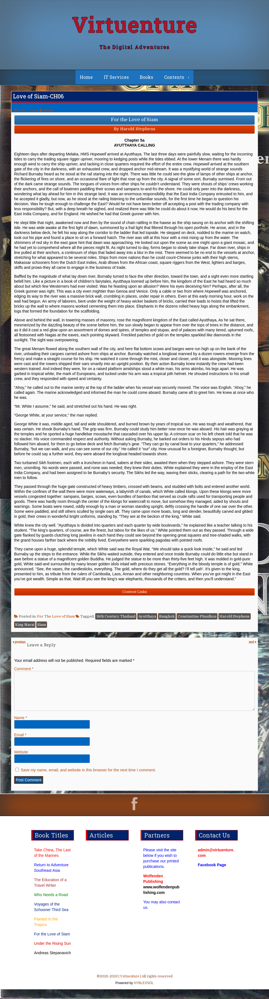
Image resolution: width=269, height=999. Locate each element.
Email (20, 744)
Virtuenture (134, 26)
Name (20, 727)
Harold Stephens (234, 619)
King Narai (24, 628)
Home (86, 80)
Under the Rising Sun (52, 953)
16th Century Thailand (115, 619)
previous (18, 644)
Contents (174, 80)
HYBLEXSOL (143, 993)
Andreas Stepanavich (52, 962)
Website (21, 761)
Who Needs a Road (51, 904)
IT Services (116, 80)
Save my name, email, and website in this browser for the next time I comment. (88, 779)
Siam (41, 628)
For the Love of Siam (52, 943)
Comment (23, 672)
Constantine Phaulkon (197, 619)
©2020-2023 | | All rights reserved (134, 990)
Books (146, 80)
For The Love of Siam (56, 619)
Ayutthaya (147, 619)
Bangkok (167, 619)
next (253, 644)
